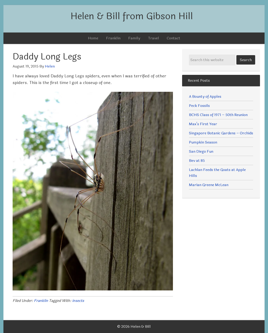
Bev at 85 (197, 160)
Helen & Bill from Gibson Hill (132, 16)
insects (78, 300)
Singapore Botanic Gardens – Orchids (221, 133)
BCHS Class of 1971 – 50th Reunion (218, 115)
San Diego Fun (201, 151)
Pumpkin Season (203, 142)
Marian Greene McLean (208, 185)
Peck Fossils (199, 105)
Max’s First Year (203, 124)
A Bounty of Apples (205, 96)
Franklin (41, 300)
